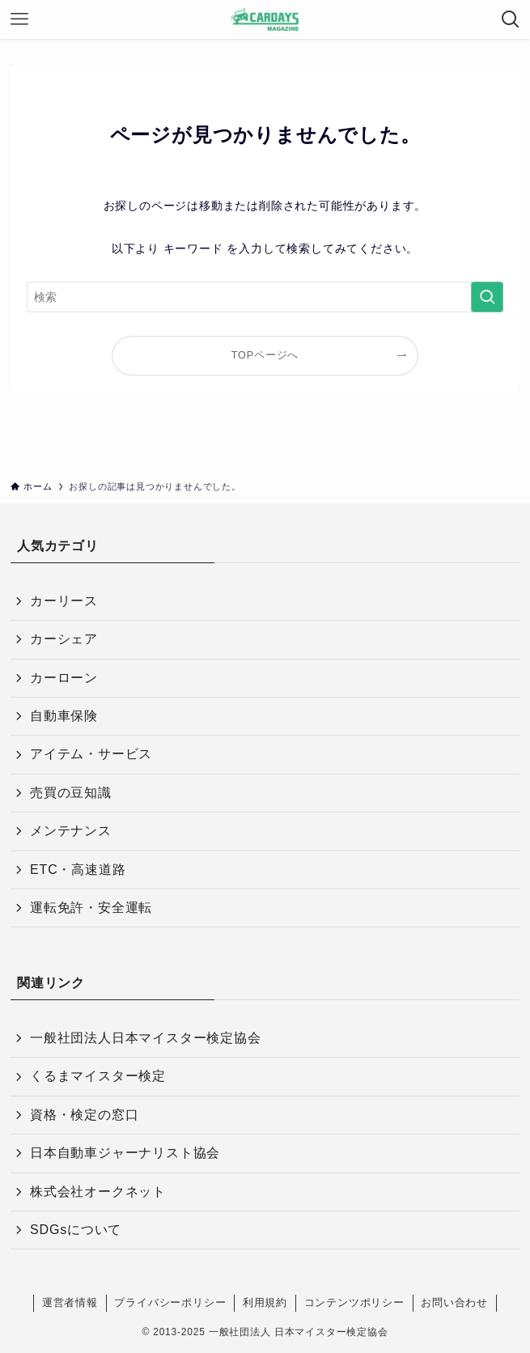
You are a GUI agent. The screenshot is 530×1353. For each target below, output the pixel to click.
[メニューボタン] (19, 19)
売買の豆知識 (71, 793)
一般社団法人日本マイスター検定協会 (145, 1038)
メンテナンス (71, 831)
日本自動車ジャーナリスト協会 (125, 1153)
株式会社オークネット (98, 1191)
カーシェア (64, 639)
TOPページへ (265, 355)
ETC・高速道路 (77, 869)
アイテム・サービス (91, 754)
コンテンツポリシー (354, 1302)
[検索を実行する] (487, 297)
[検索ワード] (265, 297)
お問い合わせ (454, 1302)
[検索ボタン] (510, 19)
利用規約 (265, 1302)
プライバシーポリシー (170, 1302)
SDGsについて (75, 1229)
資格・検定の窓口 (84, 1115)
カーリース (64, 601)
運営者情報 (70, 1302)
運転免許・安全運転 (91, 907)
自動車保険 (64, 716)
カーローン (64, 678)
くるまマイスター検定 (98, 1076)
